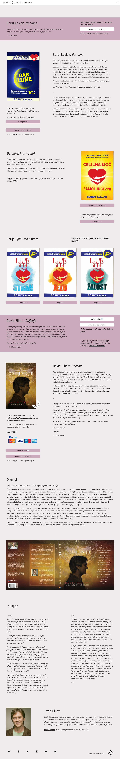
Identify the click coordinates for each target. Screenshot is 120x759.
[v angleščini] (23, 121)
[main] (37, 23)
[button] (118, 2)
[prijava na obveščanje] (97, 29)
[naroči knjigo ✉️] (97, 319)
